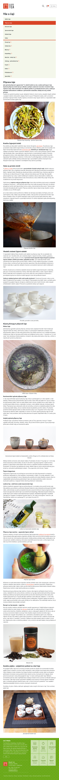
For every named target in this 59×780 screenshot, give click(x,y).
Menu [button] (53, 6)
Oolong (15, 775)
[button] (43, 6)
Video (6, 38)
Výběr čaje (7, 19)
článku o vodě (8, 168)
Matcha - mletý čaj (11, 57)
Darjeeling (8, 53)
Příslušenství (9, 72)
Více (6, 756)
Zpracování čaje (9, 30)
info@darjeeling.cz (13, 770)
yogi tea (24, 609)
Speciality (8, 76)
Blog (31, 775)
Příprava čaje (8, 23)
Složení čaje (8, 34)
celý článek (39, 146)
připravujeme (30, 584)
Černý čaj (8, 42)
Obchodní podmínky (37, 775)
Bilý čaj (7, 49)
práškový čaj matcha (44, 534)
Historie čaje (8, 26)
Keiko (7, 68)
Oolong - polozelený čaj (12, 61)
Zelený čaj (8, 46)
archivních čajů (26, 149)
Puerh (7, 65)
